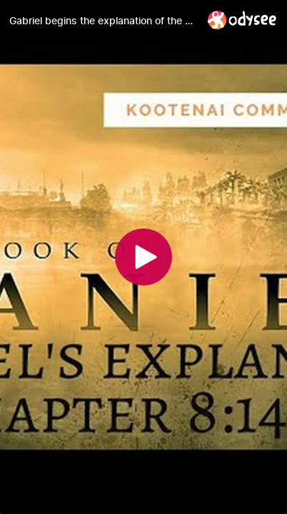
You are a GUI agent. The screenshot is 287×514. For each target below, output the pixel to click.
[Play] (143, 257)
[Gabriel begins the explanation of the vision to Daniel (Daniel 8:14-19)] (102, 20)
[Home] (242, 19)
